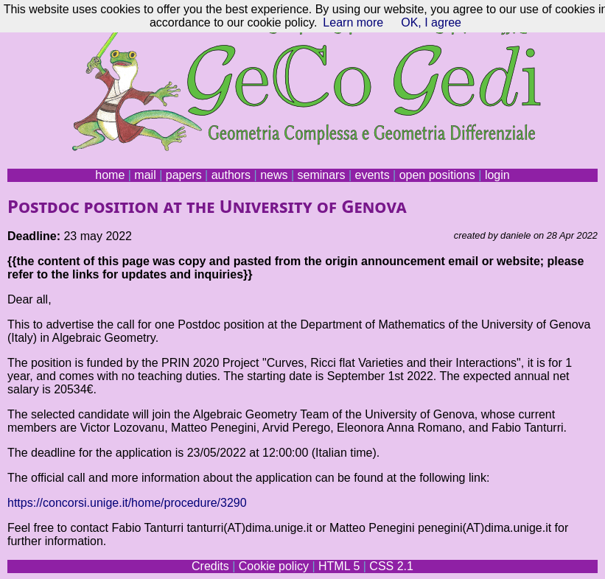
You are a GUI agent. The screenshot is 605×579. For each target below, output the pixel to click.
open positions (437, 175)
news (273, 175)
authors (231, 175)
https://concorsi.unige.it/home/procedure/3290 (127, 502)
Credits (210, 566)
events (371, 175)
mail (144, 175)
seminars (322, 175)
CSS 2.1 (391, 566)
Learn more (353, 22)
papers (184, 175)
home (110, 175)
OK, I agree (431, 22)
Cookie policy (274, 566)
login (497, 175)
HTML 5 (339, 566)
